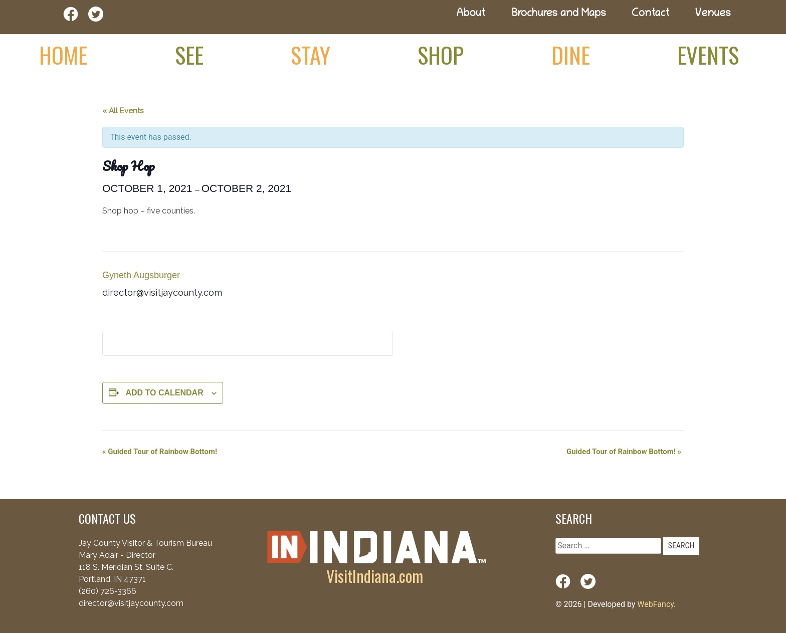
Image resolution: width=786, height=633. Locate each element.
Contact (651, 14)
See (189, 54)
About (470, 14)
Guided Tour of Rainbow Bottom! (159, 451)
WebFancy (655, 604)
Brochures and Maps (559, 14)
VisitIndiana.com (374, 575)
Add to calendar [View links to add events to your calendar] (164, 392)
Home (63, 54)
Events (708, 54)
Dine (570, 54)
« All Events (122, 110)
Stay (310, 54)
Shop (441, 54)
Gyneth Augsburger (141, 275)
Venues (713, 14)
